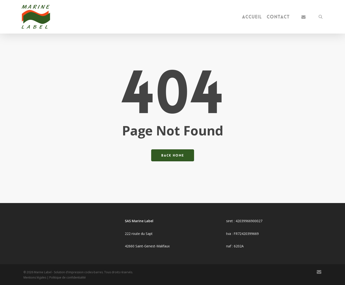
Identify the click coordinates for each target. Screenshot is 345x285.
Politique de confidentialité (67, 277)
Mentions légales (34, 277)
